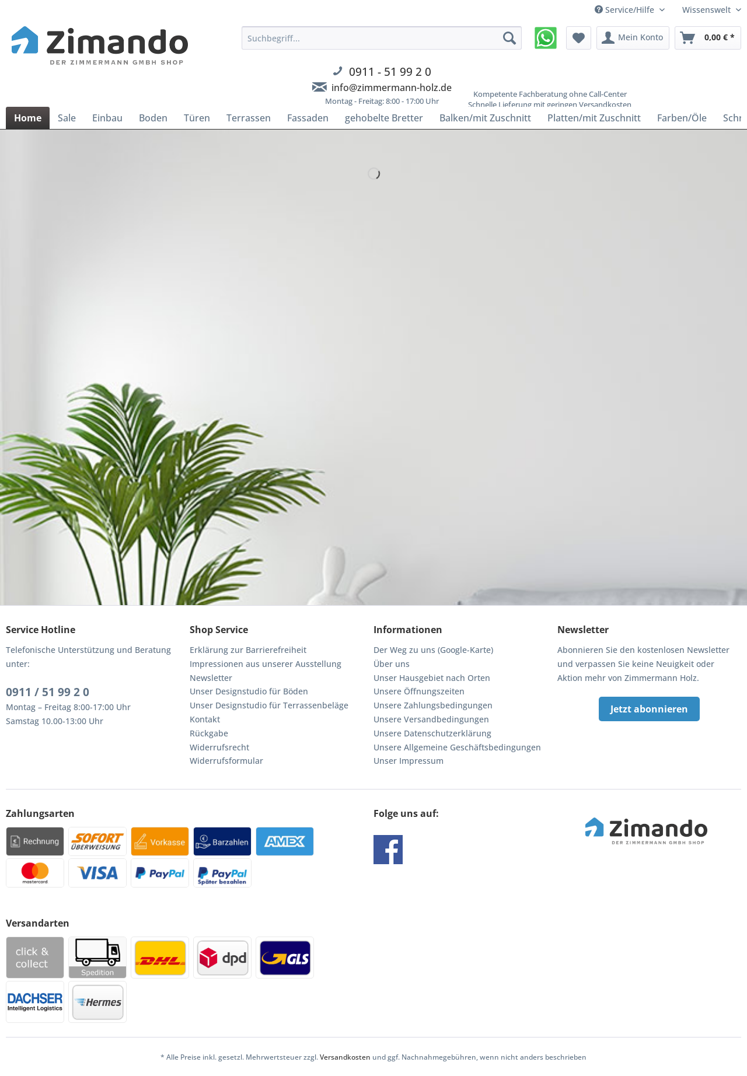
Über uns (392, 663)
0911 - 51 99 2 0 (390, 71)
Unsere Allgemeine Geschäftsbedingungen (457, 747)
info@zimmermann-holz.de (391, 87)
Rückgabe (209, 733)
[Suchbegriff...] (382, 38)
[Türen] (197, 118)
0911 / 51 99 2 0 (47, 692)
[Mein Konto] (632, 38)
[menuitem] (382, 73)
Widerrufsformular (226, 760)
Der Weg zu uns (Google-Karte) (433, 649)
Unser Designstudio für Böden (249, 691)
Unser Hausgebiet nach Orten (432, 677)
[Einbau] (107, 118)
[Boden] (153, 118)
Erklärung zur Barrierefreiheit (248, 649)
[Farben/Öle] (682, 118)
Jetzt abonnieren (649, 709)
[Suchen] (509, 38)
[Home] (28, 118)
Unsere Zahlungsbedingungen (433, 705)
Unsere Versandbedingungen (431, 719)
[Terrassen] (248, 118)
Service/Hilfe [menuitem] (626, 9)
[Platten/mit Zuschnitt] (594, 118)
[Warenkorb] (708, 38)
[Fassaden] (308, 118)
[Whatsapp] (545, 38)
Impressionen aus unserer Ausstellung (265, 663)
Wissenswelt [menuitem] (707, 9)
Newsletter (211, 677)
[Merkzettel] (578, 38)
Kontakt (205, 719)
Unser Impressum (409, 760)
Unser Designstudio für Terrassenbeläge (269, 705)
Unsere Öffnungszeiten (419, 691)
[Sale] (67, 118)
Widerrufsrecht (219, 747)
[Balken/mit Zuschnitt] (485, 118)
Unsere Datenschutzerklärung (432, 733)
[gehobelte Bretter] (384, 118)
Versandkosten (345, 1057)
